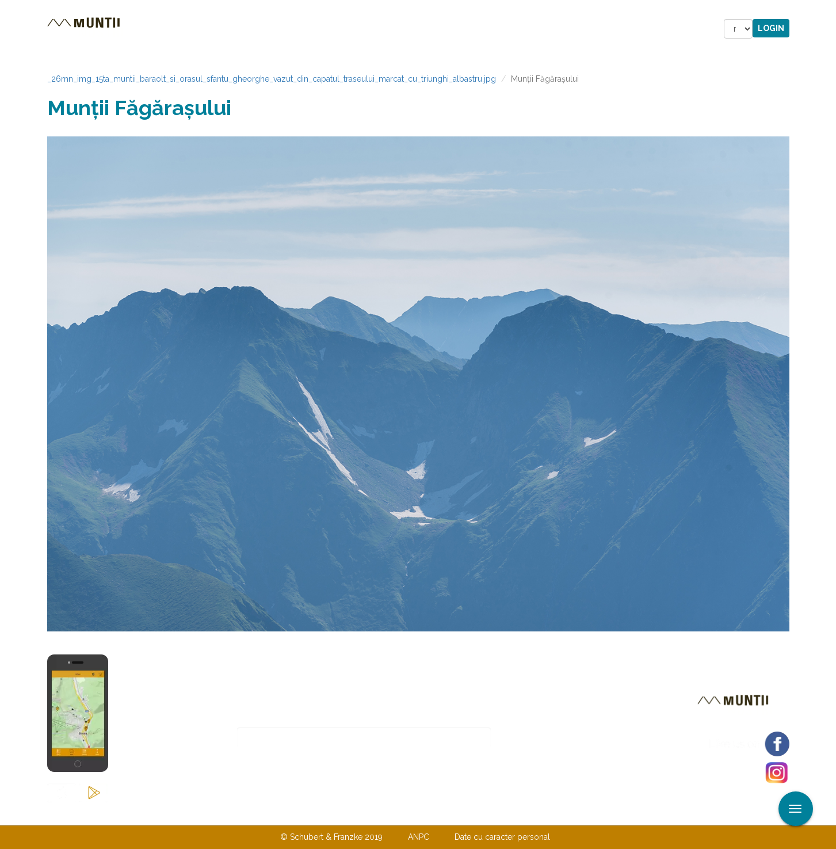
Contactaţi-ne (330, 813)
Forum (483, 29)
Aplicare (827, 10)
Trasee (209, 29)
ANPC (418, 837)
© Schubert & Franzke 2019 (331, 837)
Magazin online (405, 29)
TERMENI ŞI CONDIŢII (486, 813)
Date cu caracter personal (502, 837)
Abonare (528, 737)
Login (771, 28)
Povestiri (320, 29)
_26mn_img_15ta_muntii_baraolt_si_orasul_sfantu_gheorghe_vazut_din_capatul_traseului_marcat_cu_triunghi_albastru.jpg (271, 78)
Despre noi (400, 813)
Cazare (262, 29)
